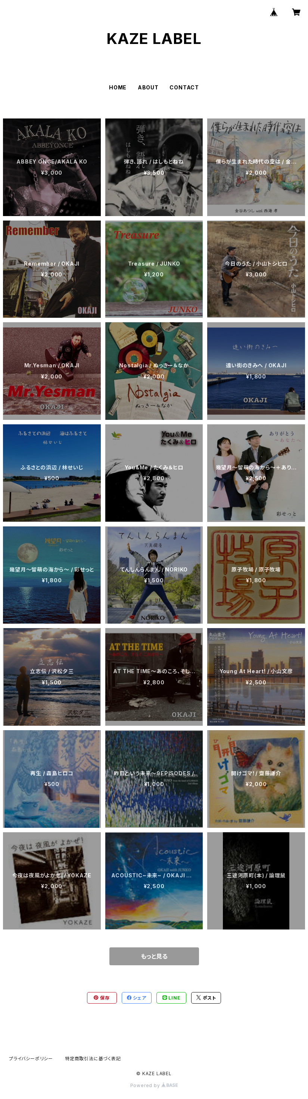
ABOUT (148, 87)
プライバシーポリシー (31, 1058)
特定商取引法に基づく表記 (93, 1058)
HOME (118, 87)
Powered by (154, 1085)
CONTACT (184, 87)
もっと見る (154, 956)
